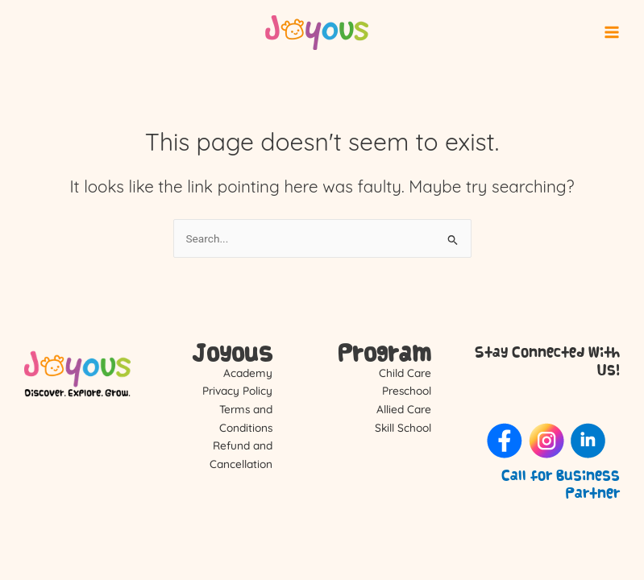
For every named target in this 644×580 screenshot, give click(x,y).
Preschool (406, 390)
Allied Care (403, 409)
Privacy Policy (237, 390)
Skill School (403, 427)
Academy (247, 372)
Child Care (405, 372)
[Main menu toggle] (612, 32)
